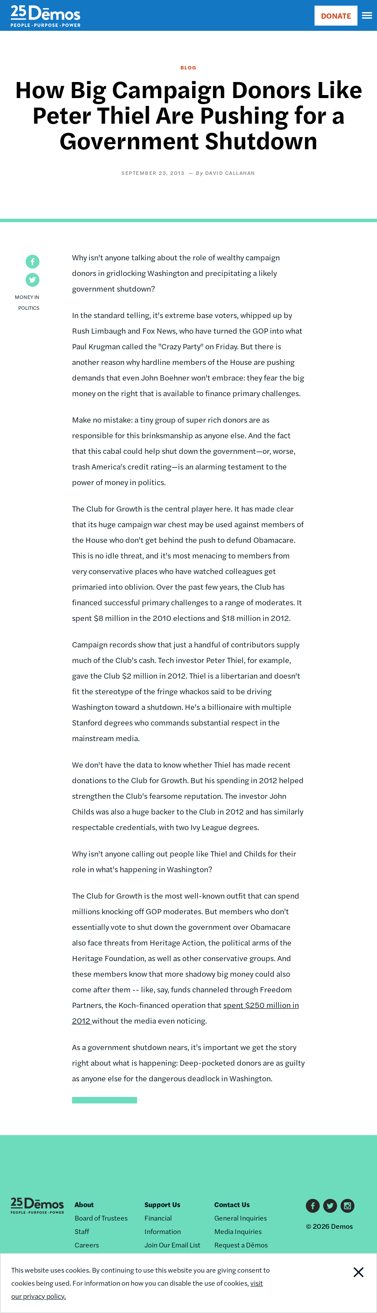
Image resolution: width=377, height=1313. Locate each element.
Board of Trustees (101, 1218)
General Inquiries (240, 1218)
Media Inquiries (238, 1231)
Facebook (313, 1206)
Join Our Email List (172, 1245)
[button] (32, 262)
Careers (87, 1245)
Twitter (330, 1206)
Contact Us (232, 1204)
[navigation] (367, 16)
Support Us (162, 1204)
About (84, 1204)
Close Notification (341, 1283)
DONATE (336, 15)
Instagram (347, 1206)
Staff (82, 1231)
